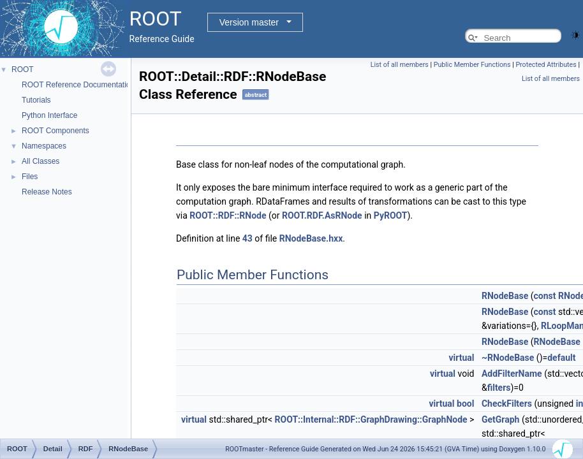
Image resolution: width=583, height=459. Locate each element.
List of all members (400, 65)
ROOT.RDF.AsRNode (322, 215)
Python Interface (49, 115)
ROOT (22, 69)
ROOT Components (55, 130)
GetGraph (501, 419)
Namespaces (44, 146)
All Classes (40, 161)
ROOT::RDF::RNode (227, 215)
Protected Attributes (545, 65)
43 (247, 238)
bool (465, 403)
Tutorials (36, 100)
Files (30, 176)
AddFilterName (512, 373)
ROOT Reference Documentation (78, 84)
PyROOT (391, 215)
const (545, 296)
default (561, 358)
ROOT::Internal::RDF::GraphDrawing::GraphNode (371, 419)
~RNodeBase (508, 358)
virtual (461, 358)
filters (499, 387)
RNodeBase (505, 296)
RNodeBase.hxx (311, 238)
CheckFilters (507, 403)
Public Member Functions (472, 65)
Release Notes (47, 191)
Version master (249, 22)
